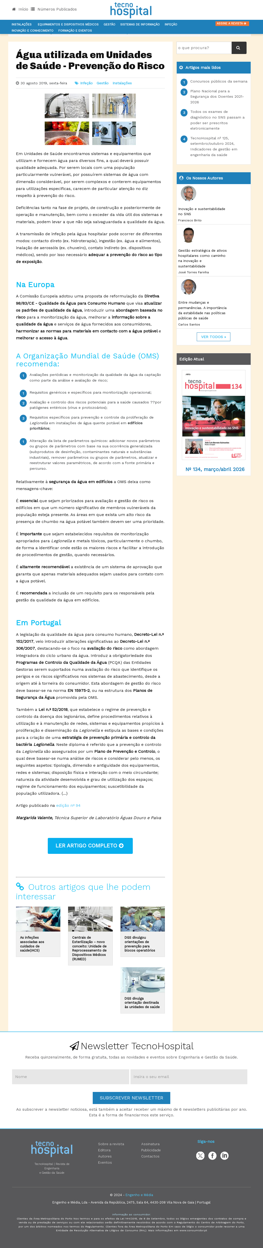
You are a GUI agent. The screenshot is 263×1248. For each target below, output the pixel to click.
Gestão (109, 24)
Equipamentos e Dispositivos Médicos (68, 24)
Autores (105, 1156)
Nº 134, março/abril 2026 (215, 469)
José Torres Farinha (193, 272)
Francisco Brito (190, 220)
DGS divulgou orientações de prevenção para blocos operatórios (140, 944)
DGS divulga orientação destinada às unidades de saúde (142, 1003)
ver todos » (213, 337)
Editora (104, 1150)
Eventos (105, 1162)
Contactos (150, 1156)
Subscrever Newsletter (131, 1097)
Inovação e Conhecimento (32, 30)
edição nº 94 (68, 805)
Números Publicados (54, 9)
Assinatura (150, 1144)
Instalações (22, 24)
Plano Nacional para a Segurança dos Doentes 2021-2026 (217, 96)
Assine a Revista (232, 23)
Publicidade (151, 1150)
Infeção (171, 24)
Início (20, 9)
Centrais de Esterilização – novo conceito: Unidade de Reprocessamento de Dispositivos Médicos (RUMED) (89, 948)
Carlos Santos (189, 324)
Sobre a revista (111, 1144)
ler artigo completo (90, 846)
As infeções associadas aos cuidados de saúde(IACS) (32, 944)
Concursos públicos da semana (218, 81)
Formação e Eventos (75, 30)
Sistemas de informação (140, 24)
